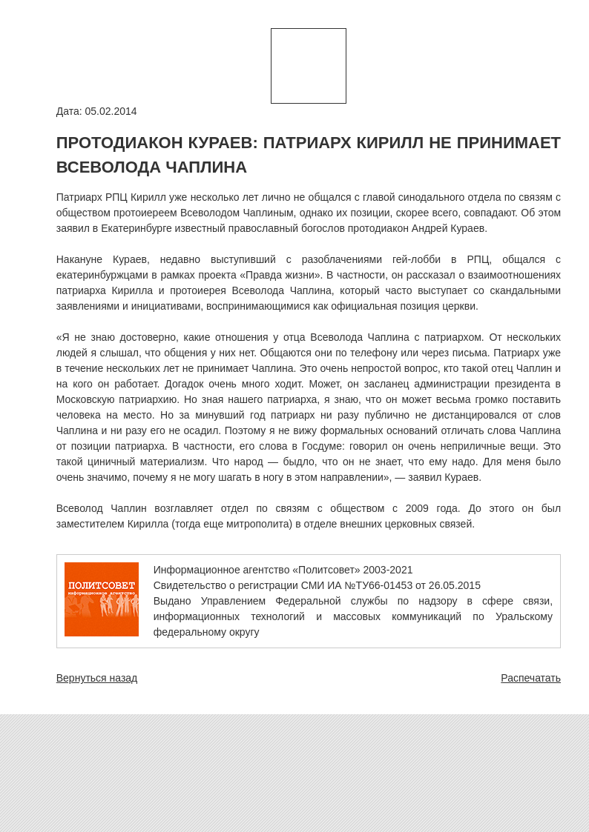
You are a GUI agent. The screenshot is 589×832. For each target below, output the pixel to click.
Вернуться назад (97, 678)
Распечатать (531, 678)
